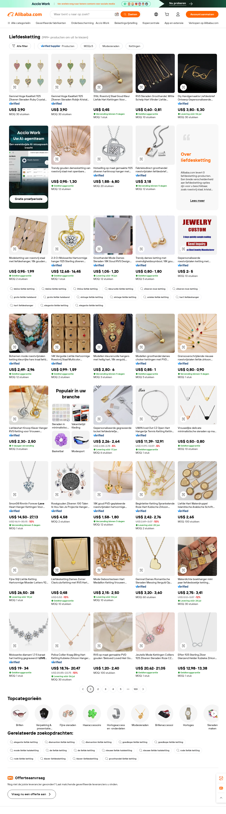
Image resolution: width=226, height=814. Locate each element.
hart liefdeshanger (187, 297)
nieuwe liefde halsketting (117, 750)
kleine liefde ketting (22, 288)
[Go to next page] (143, 689)
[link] (221, 778)
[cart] (167, 14)
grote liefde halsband (23, 297)
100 (136, 689)
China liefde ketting (85, 288)
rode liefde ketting (188, 750)
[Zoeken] (130, 14)
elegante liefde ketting (54, 305)
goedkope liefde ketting (133, 742)
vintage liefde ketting (90, 297)
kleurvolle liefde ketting (119, 288)
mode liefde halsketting (24, 750)
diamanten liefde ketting (60, 742)
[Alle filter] (20, 46)
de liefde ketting (56, 750)
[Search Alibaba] (82, 14)
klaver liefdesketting (53, 758)
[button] (117, 14)
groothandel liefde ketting (120, 758)
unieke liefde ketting (156, 297)
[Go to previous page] (82, 689)
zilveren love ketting (152, 288)
